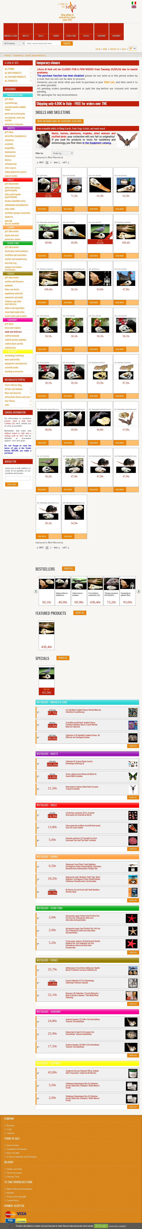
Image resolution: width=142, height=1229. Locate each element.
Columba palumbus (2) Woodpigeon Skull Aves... (100, 217)
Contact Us (114, 49)
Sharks (56, 30)
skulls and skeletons (35, 55)
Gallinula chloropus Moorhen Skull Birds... (124, 264)
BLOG (124, 49)
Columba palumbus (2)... (46, 684)
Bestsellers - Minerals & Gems (52, 702)
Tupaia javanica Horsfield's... (111, 594)
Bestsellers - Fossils (47, 960)
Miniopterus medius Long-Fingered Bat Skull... (100, 404)
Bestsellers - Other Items (49, 908)
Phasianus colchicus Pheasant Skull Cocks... (47, 451)
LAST (66, 162)
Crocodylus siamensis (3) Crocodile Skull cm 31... (48, 264)
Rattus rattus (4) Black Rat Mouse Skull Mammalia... (48, 498)
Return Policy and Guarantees (19, 1189)
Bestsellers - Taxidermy (49, 1011)
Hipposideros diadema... (62, 594)
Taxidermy (101, 30)
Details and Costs (14, 1169)
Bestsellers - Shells (47, 805)
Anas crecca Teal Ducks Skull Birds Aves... (73, 170)
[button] (38, 590)
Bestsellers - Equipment (49, 1063)
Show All (68, 568)
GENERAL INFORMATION (15, 412)
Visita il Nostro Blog (13, 384)
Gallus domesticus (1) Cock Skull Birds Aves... (47, 311)
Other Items (71, 30)
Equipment (116, 30)
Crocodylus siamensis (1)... (46, 638)
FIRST (40, 162)
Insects (26, 30)
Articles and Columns (13, 388)
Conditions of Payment (17, 1149)
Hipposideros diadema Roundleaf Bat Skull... (73, 404)
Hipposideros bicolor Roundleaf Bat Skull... (46, 404)
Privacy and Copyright (16, 1196)
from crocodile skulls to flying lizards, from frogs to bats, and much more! (71, 128)
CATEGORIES (10, 89)
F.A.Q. (9, 1129)
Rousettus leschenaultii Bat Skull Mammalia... (74, 498)
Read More (42, 209)
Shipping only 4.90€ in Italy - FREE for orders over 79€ (71, 103)
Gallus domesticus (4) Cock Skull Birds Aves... (124, 311)
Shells (41, 30)
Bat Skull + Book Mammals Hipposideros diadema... (48, 170)
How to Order (13, 1145)
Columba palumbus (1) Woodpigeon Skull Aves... (74, 217)
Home (105, 49)
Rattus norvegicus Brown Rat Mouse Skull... (73, 451)
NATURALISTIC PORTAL (15, 379)
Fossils (86, 30)
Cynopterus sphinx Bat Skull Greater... (72, 264)
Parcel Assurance (14, 1172)
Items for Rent (13, 1153)
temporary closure (48, 62)
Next (57, 162)
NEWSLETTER (10, 461)
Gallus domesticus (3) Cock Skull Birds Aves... (99, 311)
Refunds (10, 1192)
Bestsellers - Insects (47, 753)
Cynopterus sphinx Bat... (45, 594)
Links (7, 404)
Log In (97, 49)
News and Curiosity (13, 392)
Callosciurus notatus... (77, 594)
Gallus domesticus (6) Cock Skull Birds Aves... (73, 357)
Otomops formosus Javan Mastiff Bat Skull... (125, 404)
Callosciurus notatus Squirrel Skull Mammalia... (48, 217)
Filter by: (39, 153)
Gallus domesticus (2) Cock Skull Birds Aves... (73, 311)
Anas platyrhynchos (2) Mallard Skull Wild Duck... (125, 170)
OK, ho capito (101, 1226)
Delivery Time (13, 1176)
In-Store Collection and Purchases (22, 1156)
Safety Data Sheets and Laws (17, 396)
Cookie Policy (13, 1200)
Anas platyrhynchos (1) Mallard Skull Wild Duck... (100, 170)
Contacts (10, 1133)
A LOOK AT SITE (11, 62)
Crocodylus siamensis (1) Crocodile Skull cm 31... (125, 217)
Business (10, 1125)
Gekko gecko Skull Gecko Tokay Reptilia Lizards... (100, 357)
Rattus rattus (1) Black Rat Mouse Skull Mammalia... (100, 451)
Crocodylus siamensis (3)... (94, 594)
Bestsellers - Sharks (47, 856)
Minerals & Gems (11, 30)
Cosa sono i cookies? (117, 1226)
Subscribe (11, 484)
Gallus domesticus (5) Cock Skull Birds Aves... (47, 357)
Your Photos (10, 400)
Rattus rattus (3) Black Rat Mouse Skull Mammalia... (125, 451)
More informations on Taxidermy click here (59, 121)
